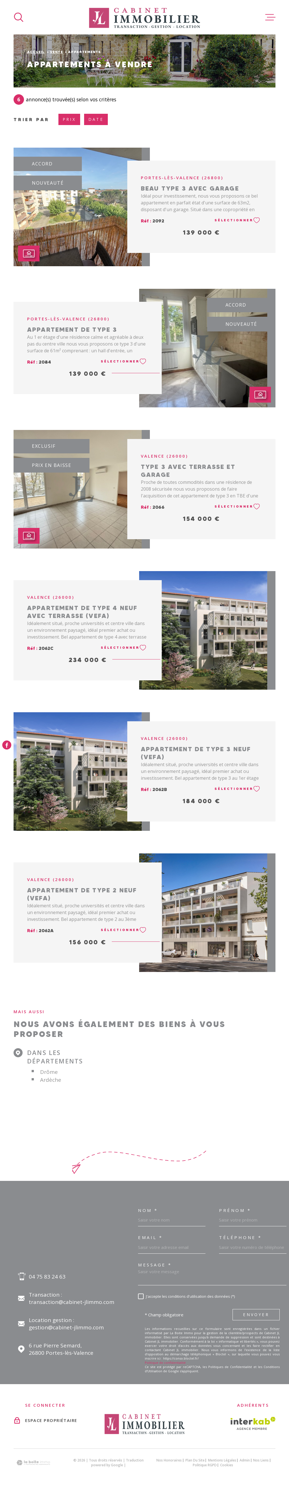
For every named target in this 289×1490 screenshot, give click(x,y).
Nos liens (261, 1460)
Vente (56, 52)
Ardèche (50, 1079)
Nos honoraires (169, 1460)
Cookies (226, 1465)
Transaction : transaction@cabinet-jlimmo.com (71, 1298)
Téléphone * (240, 1237)
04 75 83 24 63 (47, 1276)
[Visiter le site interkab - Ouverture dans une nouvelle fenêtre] (253, 1423)
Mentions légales (222, 1460)
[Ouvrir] (19, 17)
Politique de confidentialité (165, 1362)
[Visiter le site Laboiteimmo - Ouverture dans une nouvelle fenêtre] (33, 1462)
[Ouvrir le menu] (270, 17)
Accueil (36, 52)
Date (96, 119)
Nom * (148, 1210)
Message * (155, 1265)
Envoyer (256, 1315)
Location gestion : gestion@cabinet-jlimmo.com (66, 1323)
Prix (69, 119)
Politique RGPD (205, 1465)
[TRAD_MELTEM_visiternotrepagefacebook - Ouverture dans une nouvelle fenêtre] (6, 745)
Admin (245, 1460)
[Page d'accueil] (144, 17)
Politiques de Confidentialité (230, 1367)
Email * (150, 1237)
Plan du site (195, 1460)
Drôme (49, 1072)
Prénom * (235, 1210)
